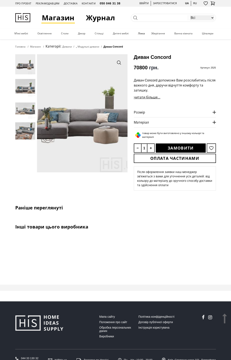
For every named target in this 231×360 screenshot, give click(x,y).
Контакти (89, 3)
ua (187, 3)
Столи (65, 33)
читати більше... (147, 97)
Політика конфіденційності (156, 316)
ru (195, 3)
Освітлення (44, 33)
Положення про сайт (113, 322)
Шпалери (207, 33)
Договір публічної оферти (155, 322)
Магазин (58, 17)
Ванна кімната (183, 33)
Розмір (139, 112)
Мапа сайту (107, 316)
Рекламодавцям (48, 3)
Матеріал (141, 122)
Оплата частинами (174, 158)
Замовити (181, 148)
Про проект (23, 3)
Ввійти (144, 3)
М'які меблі (21, 33)
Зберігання (158, 33)
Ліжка (141, 33)
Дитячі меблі (121, 33)
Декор (81, 33)
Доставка (71, 3)
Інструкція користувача (153, 327)
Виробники (106, 336)
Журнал (100, 17)
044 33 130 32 (29, 358)
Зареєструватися (165, 3)
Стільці (99, 33)
